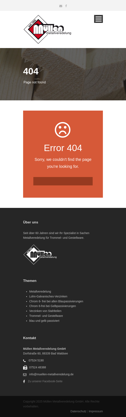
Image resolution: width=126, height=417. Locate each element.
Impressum (96, 411)
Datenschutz (79, 411)
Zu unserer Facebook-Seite (45, 381)
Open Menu (98, 19)
